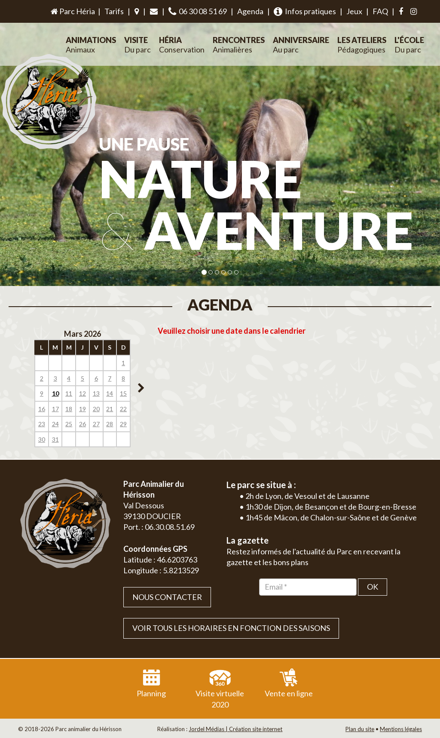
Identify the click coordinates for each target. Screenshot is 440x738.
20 (96, 408)
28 (109, 423)
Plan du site (359, 729)
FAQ (380, 11)
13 (96, 393)
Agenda (250, 11)
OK (372, 586)
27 (96, 423)
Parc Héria (72, 11)
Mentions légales (401, 729)
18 (68, 408)
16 (41, 408)
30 (41, 439)
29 (123, 423)
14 (109, 393)
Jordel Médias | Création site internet (235, 729)
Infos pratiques (305, 11)
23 (41, 423)
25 (68, 423)
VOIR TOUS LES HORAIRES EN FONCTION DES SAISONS (231, 628)
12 (82, 393)
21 (109, 408)
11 (68, 393)
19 (82, 408)
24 (55, 423)
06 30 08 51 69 (197, 11)
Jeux (354, 11)
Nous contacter (167, 597)
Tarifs (114, 11)
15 (123, 393)
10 (55, 393)
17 (55, 408)
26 (82, 423)
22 (123, 408)
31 (55, 439)
